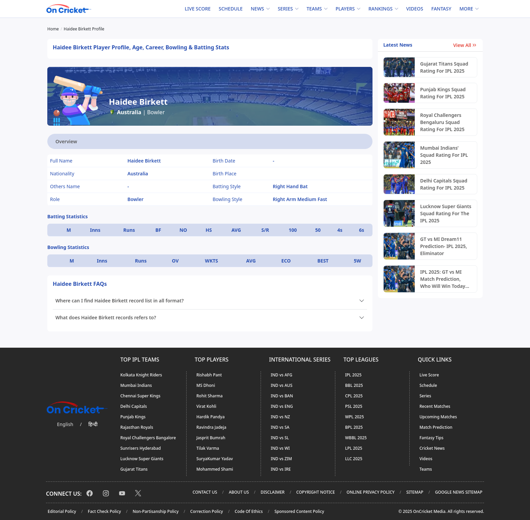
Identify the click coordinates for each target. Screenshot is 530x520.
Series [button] (285, 8)
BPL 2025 (354, 427)
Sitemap (414, 492)
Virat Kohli (206, 406)
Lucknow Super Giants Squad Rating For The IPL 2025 (446, 213)
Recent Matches (434, 406)
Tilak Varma (207, 448)
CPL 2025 (354, 396)
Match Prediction (435, 427)
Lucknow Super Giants (141, 459)
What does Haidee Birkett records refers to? (105, 317)
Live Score (198, 8)
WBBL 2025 (356, 438)
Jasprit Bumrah (210, 438)
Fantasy (441, 8)
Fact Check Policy (104, 511)
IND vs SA (280, 427)
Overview (66, 141)
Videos (414, 8)
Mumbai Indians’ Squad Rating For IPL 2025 (444, 155)
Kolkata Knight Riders (141, 375)
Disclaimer (273, 492)
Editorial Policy (62, 511)
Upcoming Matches (438, 417)
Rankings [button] (380, 8)
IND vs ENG (282, 406)
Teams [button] (314, 8)
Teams (425, 469)
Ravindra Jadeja (211, 427)
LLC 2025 (353, 459)
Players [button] (345, 8)
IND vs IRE (281, 469)
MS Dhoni (205, 385)
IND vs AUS (281, 385)
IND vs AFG (281, 375)
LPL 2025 (353, 448)
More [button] (466, 8)
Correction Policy (206, 511)
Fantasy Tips (431, 438)
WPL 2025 (354, 417)
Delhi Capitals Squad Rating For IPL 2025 (443, 184)
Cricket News (432, 448)
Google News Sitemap (458, 492)
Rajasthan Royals (136, 427)
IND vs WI (280, 448)
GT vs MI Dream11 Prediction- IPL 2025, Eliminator (443, 246)
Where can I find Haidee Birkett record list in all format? (119, 300)
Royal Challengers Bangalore (148, 438)
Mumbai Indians (136, 385)
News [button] (257, 8)
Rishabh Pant (209, 375)
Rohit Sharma (209, 396)
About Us (239, 492)
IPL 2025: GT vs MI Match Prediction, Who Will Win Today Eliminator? (442, 279)
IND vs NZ (280, 417)
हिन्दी (93, 424)
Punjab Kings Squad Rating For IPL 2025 (443, 93)
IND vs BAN (282, 396)
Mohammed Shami (214, 469)
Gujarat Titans (134, 469)
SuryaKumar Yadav (214, 459)
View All (465, 45)
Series (425, 396)
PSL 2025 (353, 406)
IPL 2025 (353, 375)
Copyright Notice (315, 492)
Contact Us (205, 492)
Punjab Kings (133, 417)
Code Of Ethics (249, 511)
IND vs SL (280, 438)
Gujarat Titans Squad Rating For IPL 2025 (444, 67)
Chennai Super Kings (140, 396)
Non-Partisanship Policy (155, 511)
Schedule (231, 8)
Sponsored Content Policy (299, 511)
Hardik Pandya (210, 417)
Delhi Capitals (133, 406)
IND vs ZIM (281, 459)
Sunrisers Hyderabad (140, 448)
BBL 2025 (354, 385)
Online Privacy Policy (370, 492)
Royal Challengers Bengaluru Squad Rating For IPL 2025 (442, 122)
